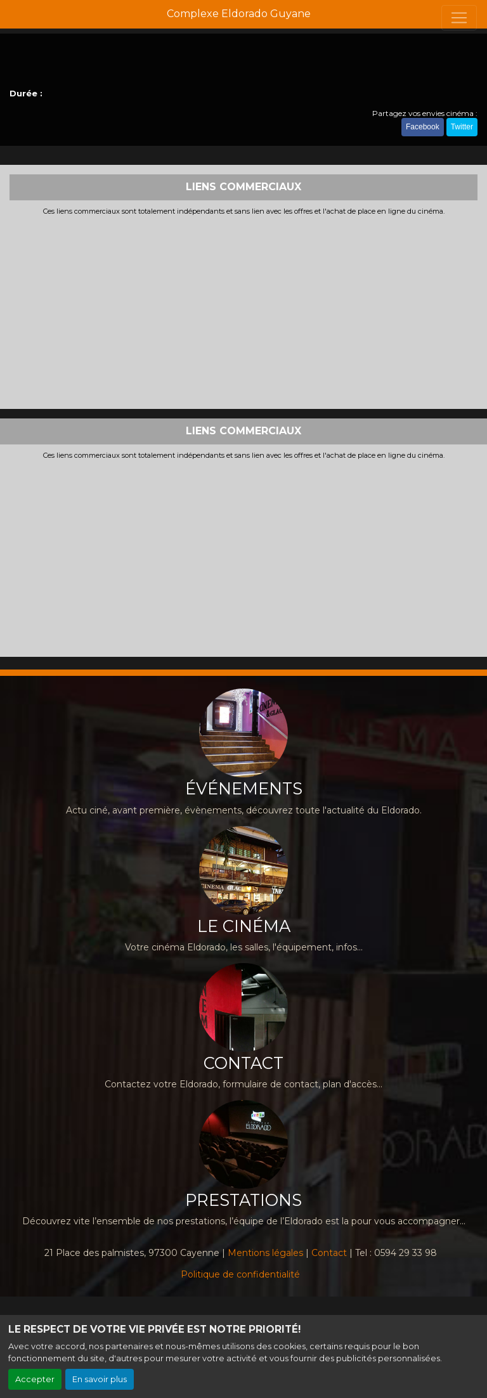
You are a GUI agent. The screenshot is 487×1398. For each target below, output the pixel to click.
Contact (329, 1253)
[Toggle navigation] (459, 17)
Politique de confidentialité (240, 1274)
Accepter (35, 1379)
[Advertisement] (243, 310)
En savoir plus (99, 1379)
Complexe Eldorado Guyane (239, 14)
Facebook (422, 126)
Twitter (462, 126)
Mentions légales (265, 1253)
